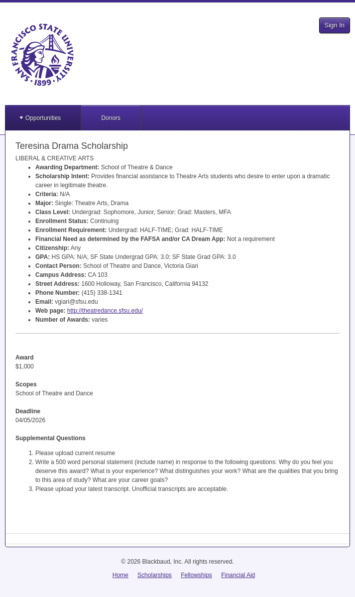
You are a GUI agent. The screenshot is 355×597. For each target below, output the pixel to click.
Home (120, 575)
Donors (110, 118)
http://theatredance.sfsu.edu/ (105, 310)
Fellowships (196, 575)
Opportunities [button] (43, 118)
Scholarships (154, 575)
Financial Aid (238, 575)
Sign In (335, 25)
